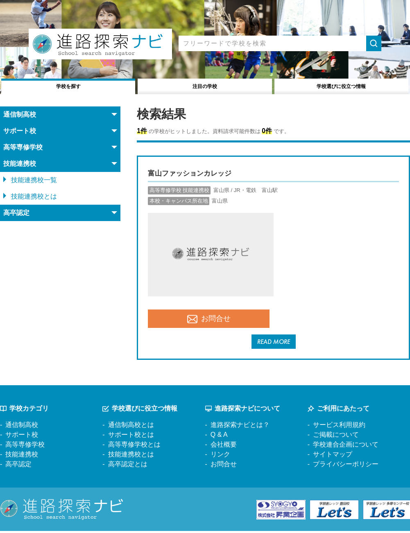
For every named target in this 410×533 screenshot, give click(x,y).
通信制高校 (21, 426)
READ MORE (273, 342)
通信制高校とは (131, 426)
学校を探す (68, 85)
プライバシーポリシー (345, 466)
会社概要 (224, 446)
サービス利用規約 (339, 426)
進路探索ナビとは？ (240, 426)
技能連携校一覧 (34, 179)
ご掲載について (336, 436)
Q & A (219, 436)
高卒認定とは (127, 466)
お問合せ (209, 319)
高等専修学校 (25, 446)
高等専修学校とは (134, 446)
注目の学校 (205, 85)
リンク (220, 456)
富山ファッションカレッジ (197, 172)
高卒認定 (18, 466)
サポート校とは (131, 436)
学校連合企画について (345, 446)
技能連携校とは (34, 196)
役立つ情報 (341, 85)
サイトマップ (332, 456)
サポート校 (21, 436)
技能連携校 (21, 456)
